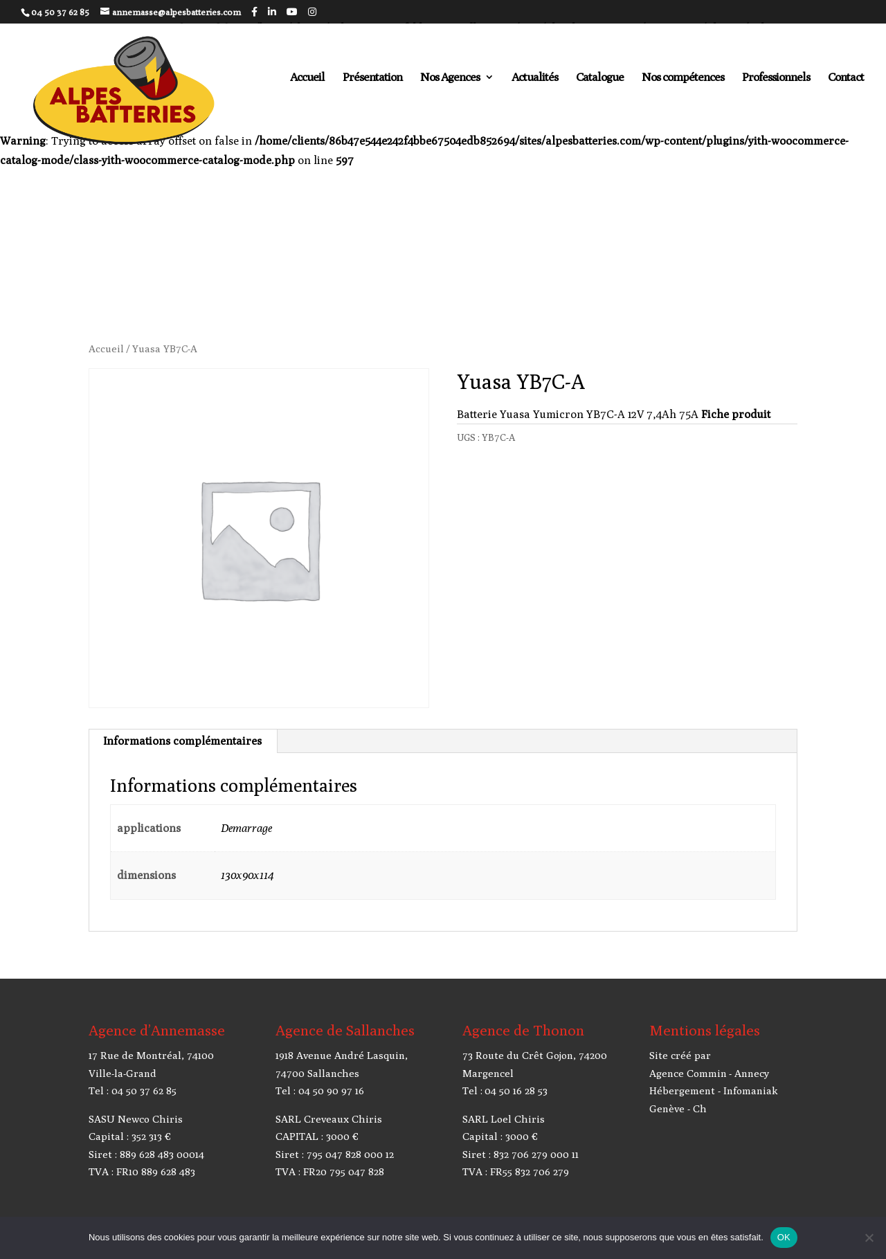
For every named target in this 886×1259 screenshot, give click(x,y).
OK (783, 1237)
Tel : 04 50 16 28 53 (505, 1090)
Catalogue (600, 78)
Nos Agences (450, 78)
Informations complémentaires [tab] (182, 741)
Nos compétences (683, 78)
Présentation (372, 78)
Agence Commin (688, 1073)
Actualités (535, 78)
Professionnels (776, 78)
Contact (846, 78)
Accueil (307, 78)
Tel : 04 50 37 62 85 (133, 1090)
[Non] (869, 1237)
